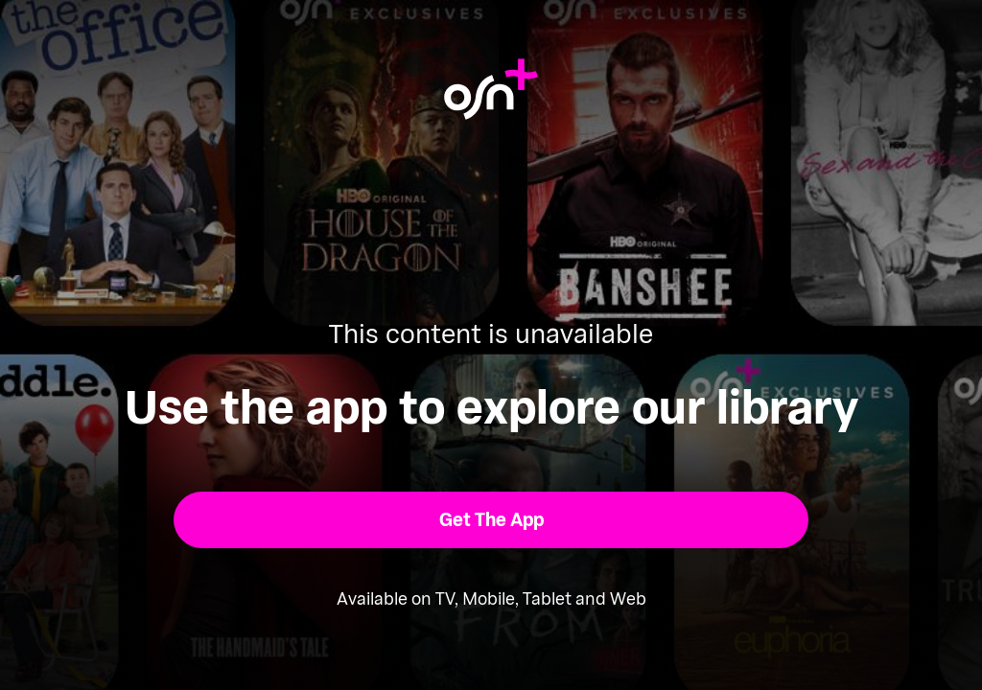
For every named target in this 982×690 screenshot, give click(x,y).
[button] (491, 520)
